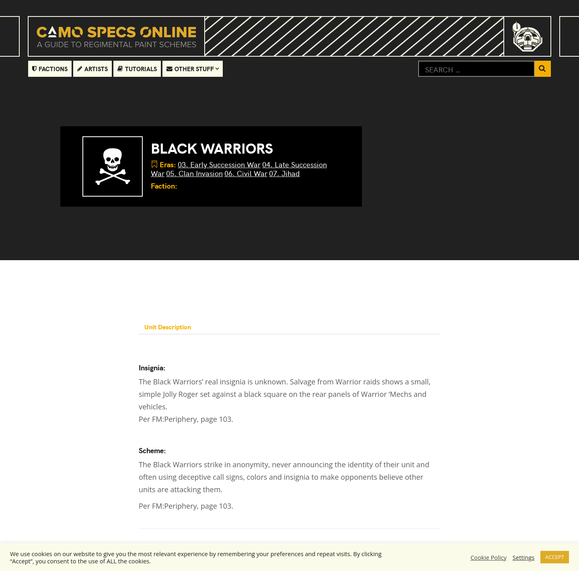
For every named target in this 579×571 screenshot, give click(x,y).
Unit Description (168, 326)
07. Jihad (284, 173)
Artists (92, 68)
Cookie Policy (488, 557)
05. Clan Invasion (194, 173)
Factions (50, 68)
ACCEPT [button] (554, 557)
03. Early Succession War (219, 164)
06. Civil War (245, 173)
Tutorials (137, 68)
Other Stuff (190, 68)
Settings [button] (523, 557)
